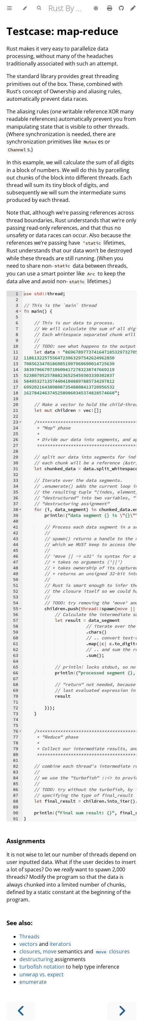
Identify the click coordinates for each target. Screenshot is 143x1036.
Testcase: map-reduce (62, 31)
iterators (60, 944)
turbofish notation (42, 966)
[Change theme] (24, 8)
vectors (28, 944)
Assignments (25, 841)
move (49, 951)
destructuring (36, 959)
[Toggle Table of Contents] (9, 8)
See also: (19, 923)
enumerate (33, 981)
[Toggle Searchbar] (39, 8)
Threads (29, 936)
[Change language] (96, 9)
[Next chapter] (122, 1011)
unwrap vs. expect (41, 974)
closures (29, 951)
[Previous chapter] (21, 1011)
